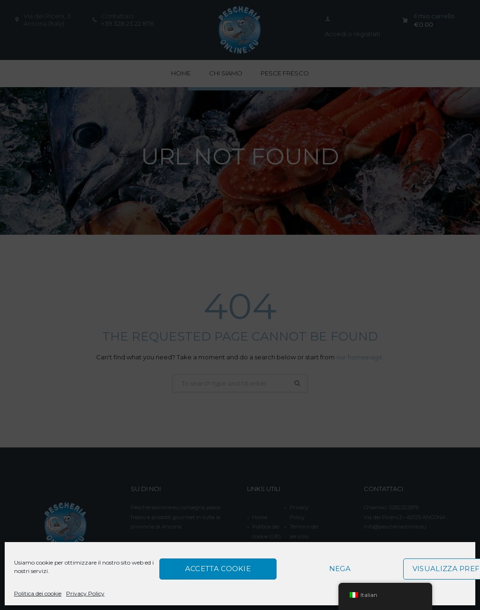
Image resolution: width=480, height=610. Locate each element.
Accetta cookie (218, 568)
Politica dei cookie (37, 593)
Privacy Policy (85, 593)
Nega (340, 568)
